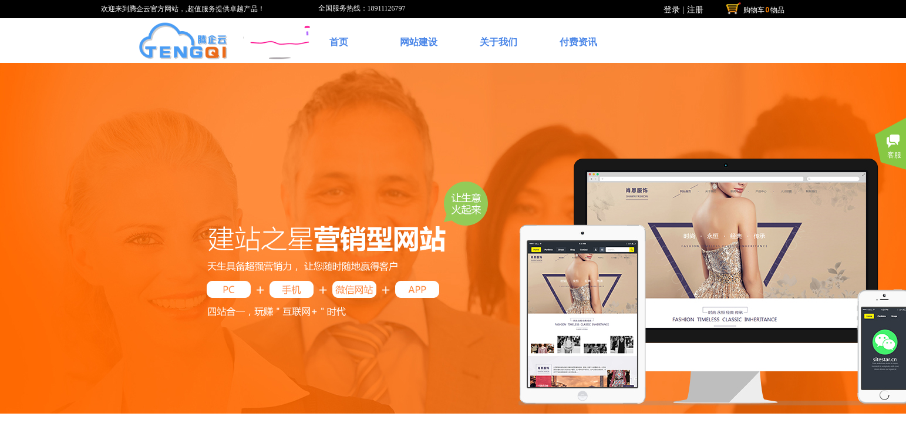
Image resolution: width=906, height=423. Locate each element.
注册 (695, 9)
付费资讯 (578, 42)
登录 (671, 9)
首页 (338, 42)
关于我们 (498, 42)
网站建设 (418, 42)
